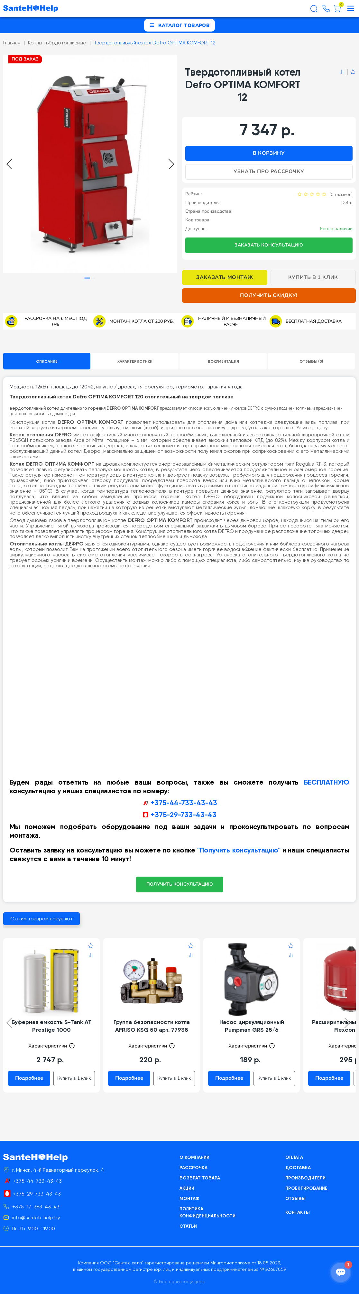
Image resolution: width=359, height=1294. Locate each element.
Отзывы (295, 1198)
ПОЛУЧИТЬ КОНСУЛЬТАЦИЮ (179, 884)
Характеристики (134, 361)
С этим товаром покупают (41, 919)
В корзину (269, 153)
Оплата (294, 1157)
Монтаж (189, 1198)
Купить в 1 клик (313, 277)
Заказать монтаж (224, 277)
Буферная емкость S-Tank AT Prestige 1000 (52, 1025)
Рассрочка (193, 1167)
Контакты (297, 1212)
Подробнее (29, 1078)
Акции (187, 1188)
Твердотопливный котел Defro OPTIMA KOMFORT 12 (155, 43)
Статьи (188, 1226)
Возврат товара (200, 1178)
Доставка (298, 1167)
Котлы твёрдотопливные (57, 43)
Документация (223, 361)
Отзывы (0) (311, 361)
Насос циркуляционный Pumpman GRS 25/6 (251, 1025)
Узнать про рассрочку (269, 171)
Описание (47, 361)
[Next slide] (171, 164)
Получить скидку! (269, 295)
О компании (194, 1157)
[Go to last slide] (9, 164)
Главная (11, 43)
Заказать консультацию (269, 245)
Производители (305, 1178)
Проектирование (306, 1188)
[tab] (87, 277)
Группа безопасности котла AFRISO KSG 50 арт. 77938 (152, 1025)
